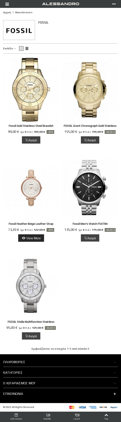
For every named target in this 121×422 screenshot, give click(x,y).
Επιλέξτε (9, 48)
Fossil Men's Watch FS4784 (90, 223)
